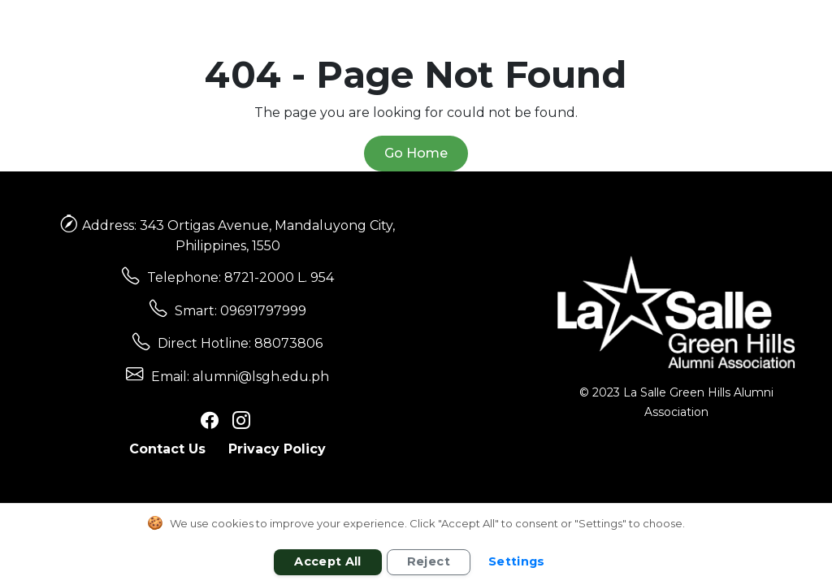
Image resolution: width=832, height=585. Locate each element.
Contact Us (167, 449)
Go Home (416, 153)
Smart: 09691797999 (240, 310)
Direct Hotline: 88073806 (240, 343)
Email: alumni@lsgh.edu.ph (240, 376)
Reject (428, 561)
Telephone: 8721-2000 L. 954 (240, 277)
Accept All (328, 561)
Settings (516, 561)
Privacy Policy (277, 449)
